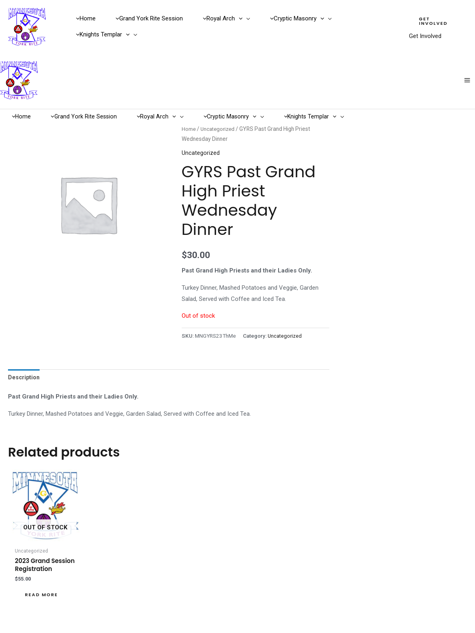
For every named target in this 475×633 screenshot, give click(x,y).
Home (189, 99)
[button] (230, 15)
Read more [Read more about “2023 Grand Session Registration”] (42, 567)
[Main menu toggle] (467, 62)
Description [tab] (24, 348)
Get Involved (421, 30)
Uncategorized (219, 99)
